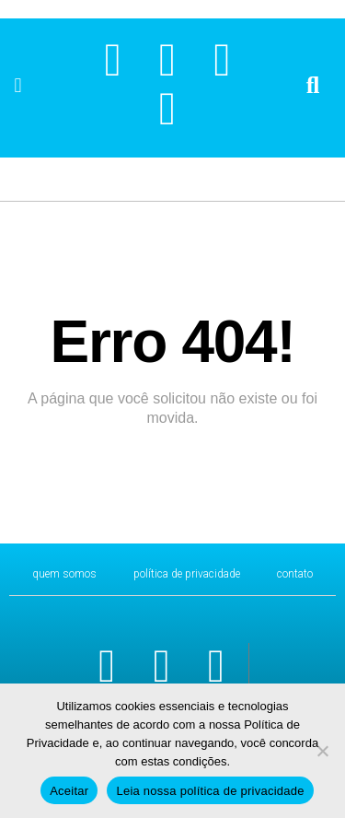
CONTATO (295, 573)
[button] (18, 86)
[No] (322, 751)
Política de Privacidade (186, 573)
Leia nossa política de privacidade (210, 791)
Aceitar (69, 791)
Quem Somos (64, 573)
